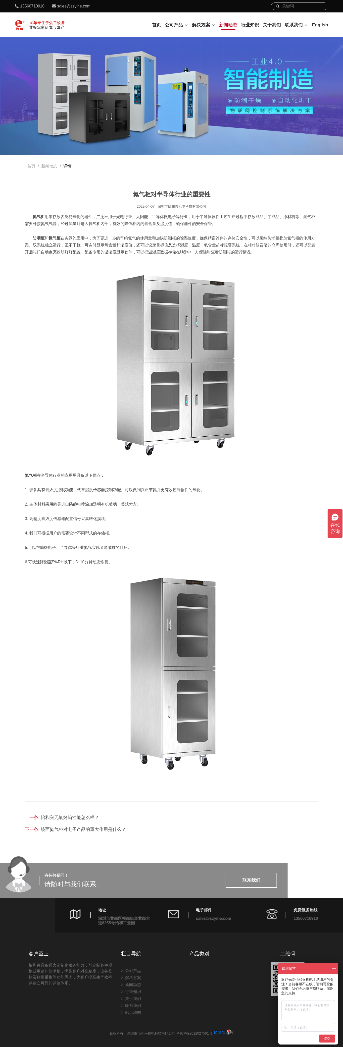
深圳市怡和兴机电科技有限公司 (181, 206)
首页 (156, 24)
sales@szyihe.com (74, 6)
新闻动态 (228, 24)
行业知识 (250, 24)
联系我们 (294, 24)
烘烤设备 (201, 992)
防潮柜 (199, 1006)
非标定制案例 (205, 1013)
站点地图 (133, 1036)
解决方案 (201, 24)
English (320, 24)
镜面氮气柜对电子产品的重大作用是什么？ (83, 829)
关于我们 (272, 24)
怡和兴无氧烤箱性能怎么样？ (70, 817)
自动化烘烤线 (205, 999)
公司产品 (174, 24)
